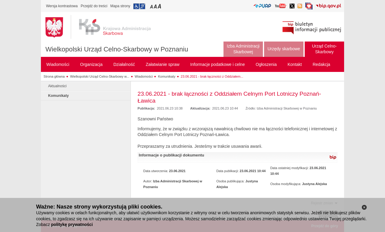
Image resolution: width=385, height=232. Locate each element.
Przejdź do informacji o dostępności (139, 6)
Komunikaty (166, 76)
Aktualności (57, 86)
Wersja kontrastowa (62, 6)
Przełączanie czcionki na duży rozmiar (160, 6)
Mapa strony (120, 6)
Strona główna (54, 76)
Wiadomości (144, 76)
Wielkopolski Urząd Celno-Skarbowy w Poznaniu (116, 49)
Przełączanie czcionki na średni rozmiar (156, 6)
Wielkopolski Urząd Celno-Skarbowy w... (99, 76)
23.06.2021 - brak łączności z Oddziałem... (212, 76)
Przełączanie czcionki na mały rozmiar (152, 6)
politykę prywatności (72, 224)
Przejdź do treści (94, 6)
